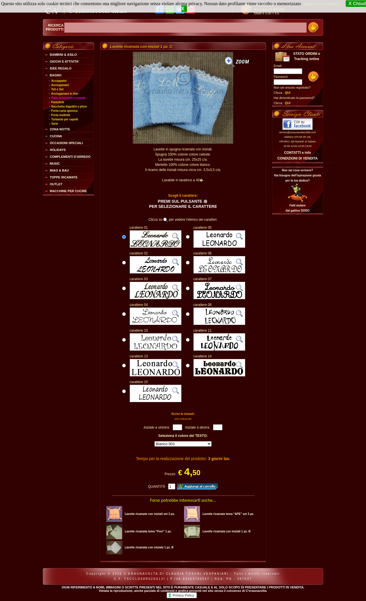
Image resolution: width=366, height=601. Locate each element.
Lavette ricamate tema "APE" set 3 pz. (228, 514)
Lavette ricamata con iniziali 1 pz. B (226, 531)
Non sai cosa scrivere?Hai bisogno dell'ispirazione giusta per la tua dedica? (297, 175)
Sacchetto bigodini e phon (69, 106)
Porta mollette (60, 115)
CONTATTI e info (297, 153)
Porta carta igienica (64, 110)
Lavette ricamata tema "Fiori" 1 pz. (148, 531)
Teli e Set (57, 89)
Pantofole (57, 102)
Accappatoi (59, 80)
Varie (54, 123)
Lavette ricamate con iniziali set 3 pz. (150, 514)
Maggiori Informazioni (321, 4)
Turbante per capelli (64, 119)
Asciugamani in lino (64, 93)
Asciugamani (60, 85)
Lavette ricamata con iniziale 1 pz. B (149, 547)
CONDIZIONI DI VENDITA (297, 158)
